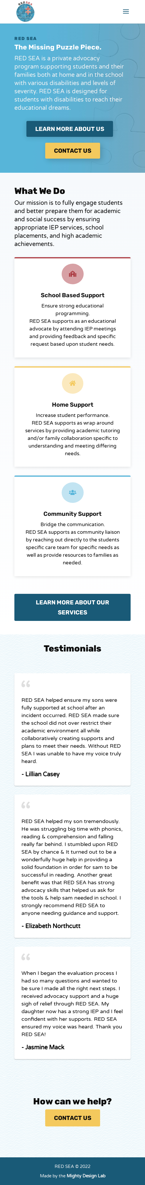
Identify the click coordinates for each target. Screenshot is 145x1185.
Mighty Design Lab (86, 1176)
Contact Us (72, 1117)
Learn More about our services (72, 607)
